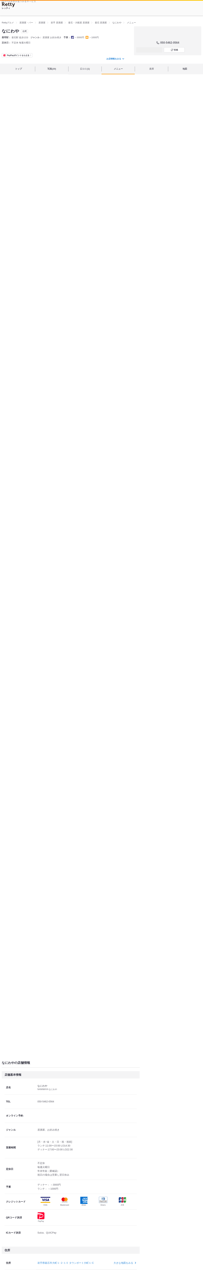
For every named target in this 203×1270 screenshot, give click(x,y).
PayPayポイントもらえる (18, 55)
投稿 (176, 50)
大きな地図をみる (124, 1262)
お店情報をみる (115, 59)
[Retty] (8, 4)
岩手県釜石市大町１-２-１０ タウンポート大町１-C (65, 1262)
